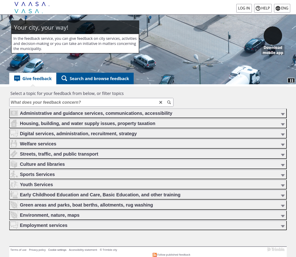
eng (284, 8)
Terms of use (18, 249)
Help (265, 8)
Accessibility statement (83, 249)
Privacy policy (37, 249)
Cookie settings (57, 249)
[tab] (32, 78)
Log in (244, 8)
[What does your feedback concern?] (91, 102)
